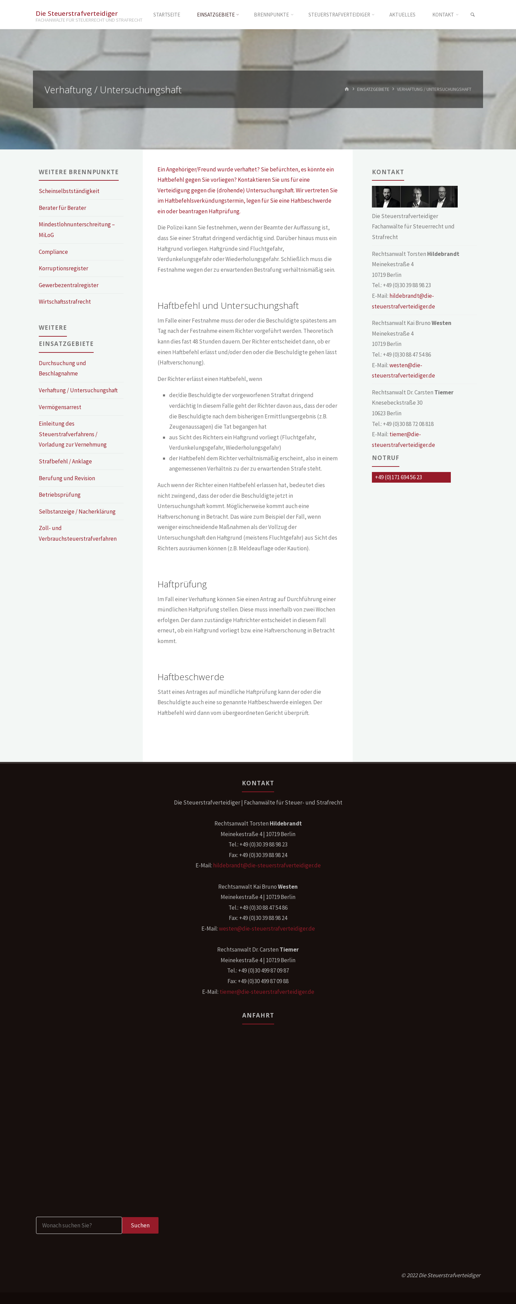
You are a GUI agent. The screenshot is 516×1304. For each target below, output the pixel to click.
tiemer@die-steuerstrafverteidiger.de (267, 992)
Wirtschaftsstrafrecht (65, 301)
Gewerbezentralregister (68, 285)
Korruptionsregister (63, 268)
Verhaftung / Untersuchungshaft (78, 390)
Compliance (53, 252)
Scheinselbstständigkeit (69, 191)
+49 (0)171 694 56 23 (398, 477)
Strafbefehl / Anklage (65, 461)
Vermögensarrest (60, 407)
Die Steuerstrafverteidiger (77, 13)
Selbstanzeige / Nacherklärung (77, 511)
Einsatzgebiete (373, 89)
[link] (472, 15)
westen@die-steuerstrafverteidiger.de (267, 928)
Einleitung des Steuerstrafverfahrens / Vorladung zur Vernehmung (73, 434)
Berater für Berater (62, 208)
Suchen (140, 1225)
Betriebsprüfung (60, 494)
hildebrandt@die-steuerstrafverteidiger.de (267, 865)
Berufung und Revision (67, 478)
